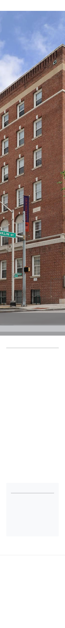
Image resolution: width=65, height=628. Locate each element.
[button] (55, 5)
